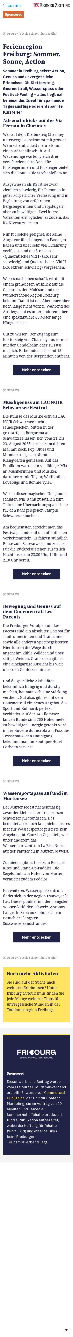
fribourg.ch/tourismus (26, 993)
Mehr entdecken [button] (36, 369)
